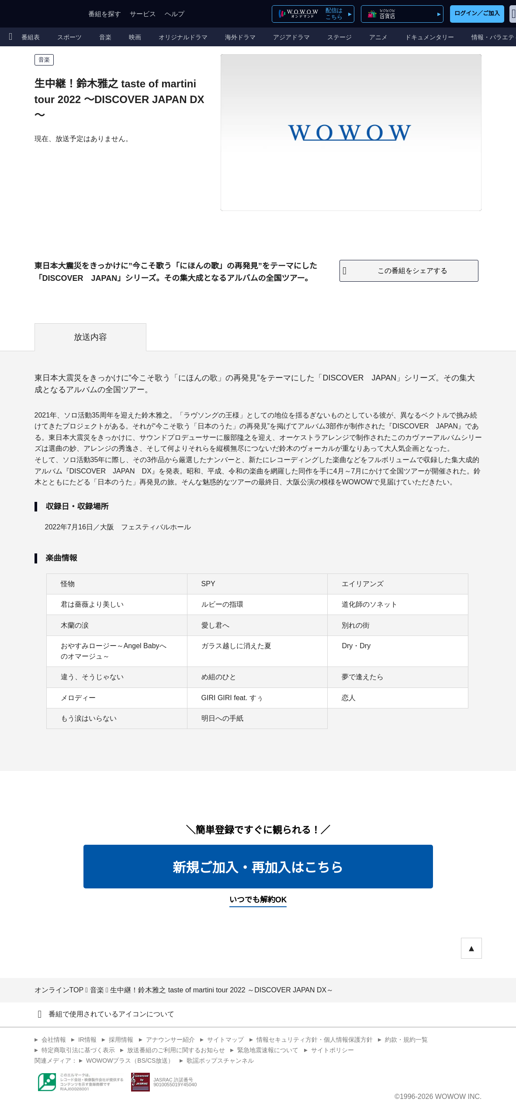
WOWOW (38, 14)
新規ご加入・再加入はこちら (258, 867)
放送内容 (90, 337)
